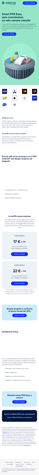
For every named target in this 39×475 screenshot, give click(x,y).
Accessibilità (10, 464)
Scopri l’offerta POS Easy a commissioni (19, 417)
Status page (27, 462)
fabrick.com (6, 432)
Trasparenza (18, 462)
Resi (33, 462)
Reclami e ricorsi (20, 464)
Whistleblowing (19, 466)
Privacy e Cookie (9, 462)
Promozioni (29, 464)
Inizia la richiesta (30, 3)
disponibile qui (27, 445)
